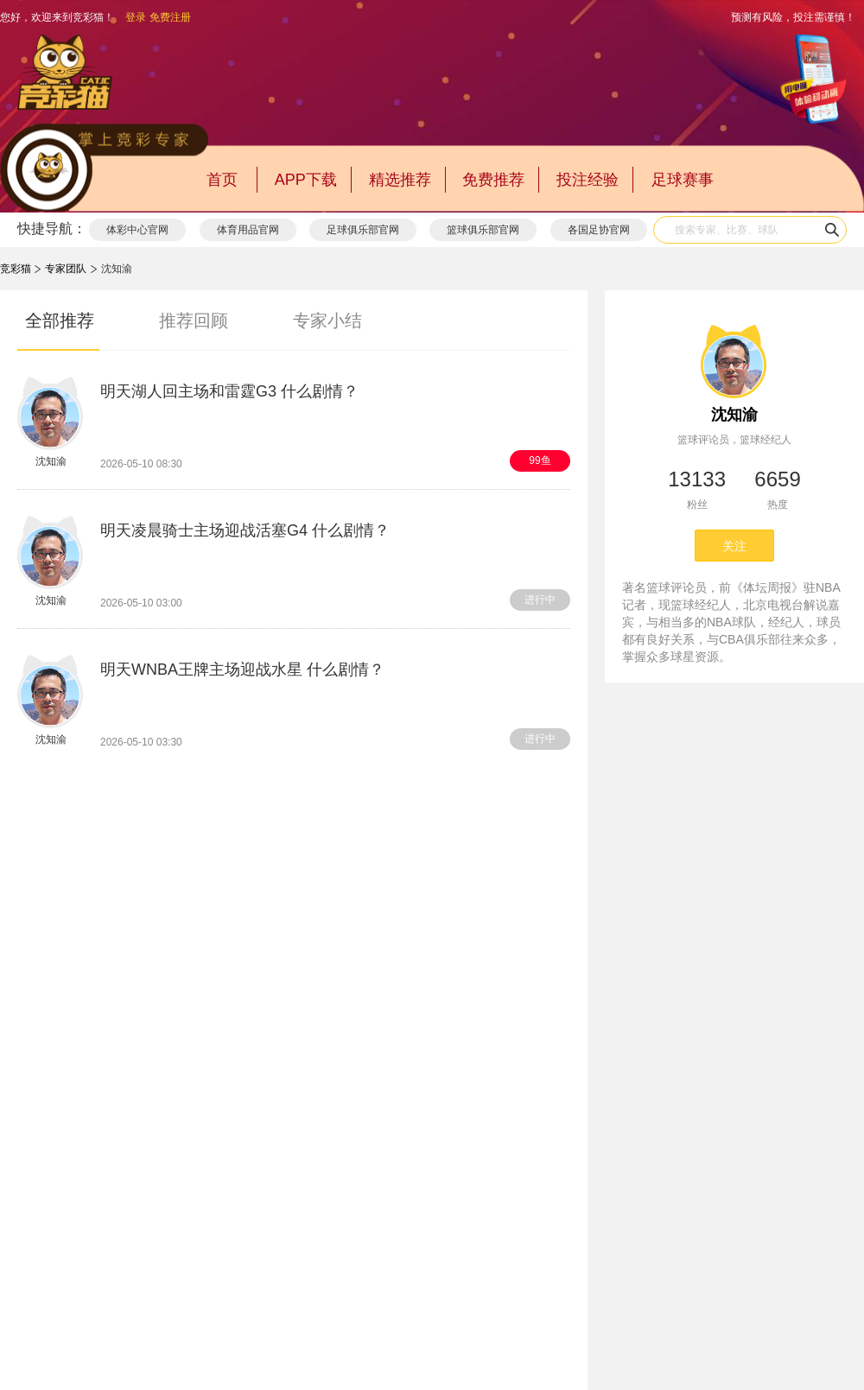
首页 (222, 179)
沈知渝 (734, 414)
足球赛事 (682, 179)
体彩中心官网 (137, 230)
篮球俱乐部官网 (483, 230)
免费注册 (170, 17)
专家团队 (65, 269)
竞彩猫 (15, 269)
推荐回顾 (193, 320)
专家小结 (327, 320)
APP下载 (306, 179)
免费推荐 (493, 179)
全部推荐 (59, 320)
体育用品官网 (248, 230)
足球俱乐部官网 (363, 230)
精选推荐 (400, 179)
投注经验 (587, 179)
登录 (135, 17)
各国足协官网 (599, 230)
